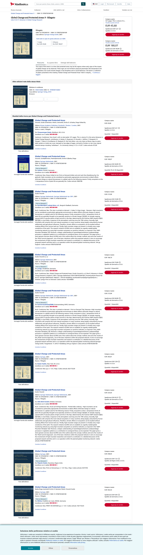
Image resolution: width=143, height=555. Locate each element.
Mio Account (110, 4)
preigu (39, 268)
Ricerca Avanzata (16, 10)
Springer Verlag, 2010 (44, 92)
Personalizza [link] (73, 548)
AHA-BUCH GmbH (43, 401)
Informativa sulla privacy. (77, 542)
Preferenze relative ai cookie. (55, 540)
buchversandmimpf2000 (45, 304)
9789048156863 (55, 90)
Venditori (106, 10)
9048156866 (39, 90)
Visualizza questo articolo (112, 22)
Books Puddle (41, 364)
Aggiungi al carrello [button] (118, 34)
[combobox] (58, 4)
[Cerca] (83, 4)
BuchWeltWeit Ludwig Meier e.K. (48, 205)
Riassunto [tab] (40, 63)
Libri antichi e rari (59, 10)
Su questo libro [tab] (52, 63)
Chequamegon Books (44, 132)
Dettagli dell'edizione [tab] (68, 63)
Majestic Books (42, 463)
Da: (43, 43)
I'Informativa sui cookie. (116, 540)
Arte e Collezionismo (83, 10)
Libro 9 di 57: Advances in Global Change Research (26, 20)
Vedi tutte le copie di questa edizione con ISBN (50, 38)
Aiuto (128, 4)
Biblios (39, 501)
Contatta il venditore (40, 148)
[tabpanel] (69, 71)
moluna (40, 170)
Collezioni (37, 10)
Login (102, 4)
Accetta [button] (30, 548)
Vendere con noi (127, 10)
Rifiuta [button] (51, 548)
